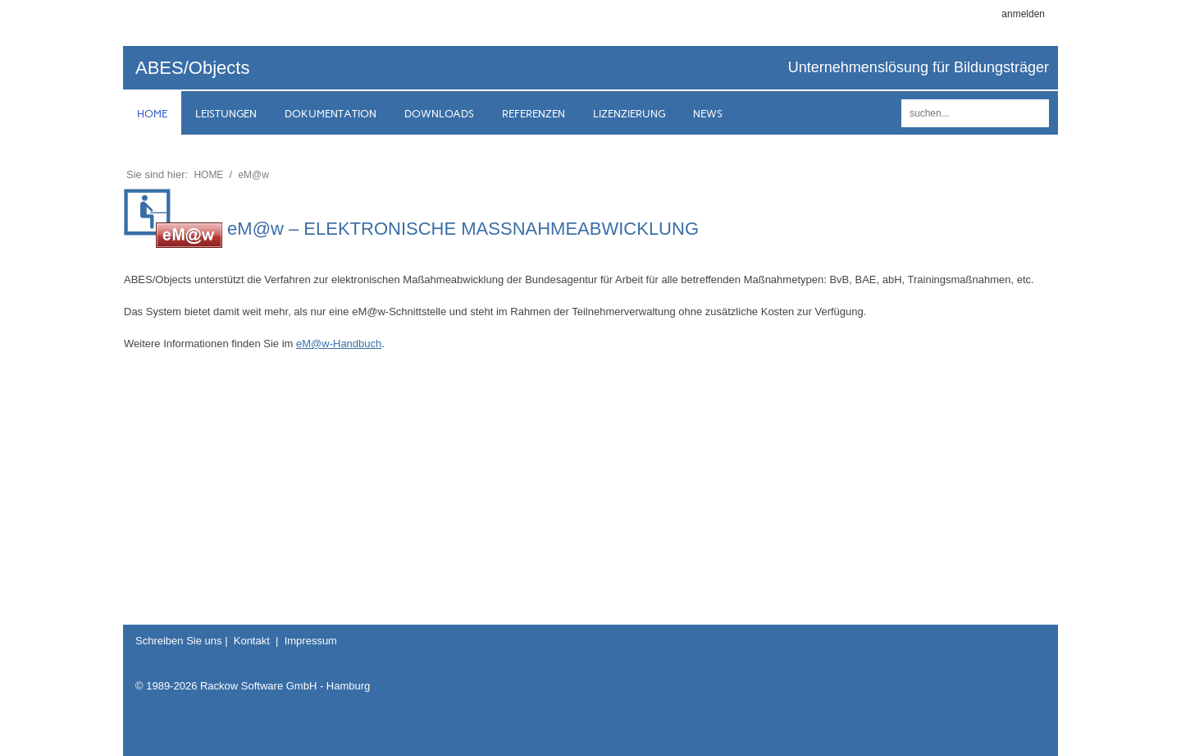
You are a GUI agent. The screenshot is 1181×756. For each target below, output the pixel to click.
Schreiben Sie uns (178, 641)
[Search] (975, 113)
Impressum (311, 641)
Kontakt (252, 641)
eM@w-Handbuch (338, 343)
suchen (1034, 113)
